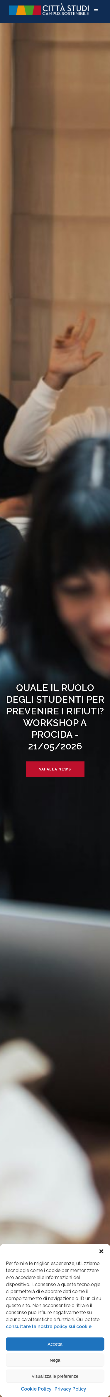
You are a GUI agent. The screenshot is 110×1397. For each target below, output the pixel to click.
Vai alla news (55, 769)
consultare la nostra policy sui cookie (49, 1326)
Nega (55, 1360)
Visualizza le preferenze (55, 1376)
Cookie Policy (36, 1389)
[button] (101, 1251)
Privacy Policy (70, 1389)
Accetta (55, 1344)
